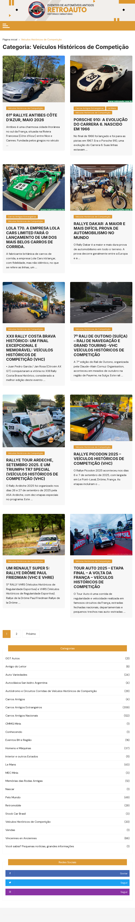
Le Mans (112, 108)
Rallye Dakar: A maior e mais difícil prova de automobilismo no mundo (99, 230)
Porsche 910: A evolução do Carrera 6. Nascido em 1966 (101, 124)
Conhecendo (13, 732)
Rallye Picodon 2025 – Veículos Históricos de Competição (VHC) (99, 459)
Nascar (9, 789)
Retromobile (13, 805)
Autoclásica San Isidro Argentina (26, 683)
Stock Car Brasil (15, 814)
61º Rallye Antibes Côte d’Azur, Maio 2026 (31, 117)
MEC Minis (11, 773)
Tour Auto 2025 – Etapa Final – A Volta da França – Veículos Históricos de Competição (99, 577)
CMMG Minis (13, 723)
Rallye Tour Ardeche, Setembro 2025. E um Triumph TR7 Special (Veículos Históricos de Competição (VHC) (32, 469)
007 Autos (12, 658)
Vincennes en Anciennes (21, 838)
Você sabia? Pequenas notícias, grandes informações (39, 846)
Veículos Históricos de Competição (25, 108)
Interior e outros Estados (21, 756)
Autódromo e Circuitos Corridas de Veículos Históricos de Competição (51, 691)
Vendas (10, 830)
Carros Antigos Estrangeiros (89, 108)
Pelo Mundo (13, 797)
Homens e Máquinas (18, 748)
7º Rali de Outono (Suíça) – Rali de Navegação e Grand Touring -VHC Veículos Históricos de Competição (100, 345)
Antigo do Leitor (16, 666)
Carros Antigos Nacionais (21, 715)
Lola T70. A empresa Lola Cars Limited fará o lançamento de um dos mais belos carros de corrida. (33, 237)
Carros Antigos (15, 699)
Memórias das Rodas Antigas (24, 781)
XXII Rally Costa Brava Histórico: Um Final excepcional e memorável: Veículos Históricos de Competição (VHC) (31, 348)
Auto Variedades (16, 675)
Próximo (31, 634)
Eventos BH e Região (18, 740)
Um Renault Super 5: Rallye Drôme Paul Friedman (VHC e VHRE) (30, 573)
